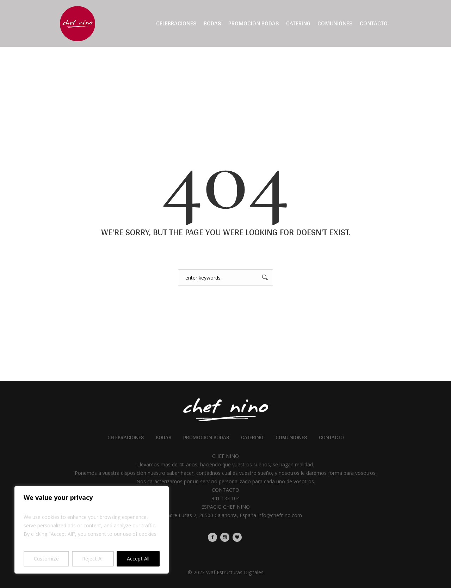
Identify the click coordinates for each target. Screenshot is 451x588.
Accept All (138, 558)
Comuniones (291, 437)
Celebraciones (125, 437)
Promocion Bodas (206, 437)
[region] (91, 530)
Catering (252, 437)
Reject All (93, 558)
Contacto (331, 437)
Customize (46, 558)
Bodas (163, 437)
